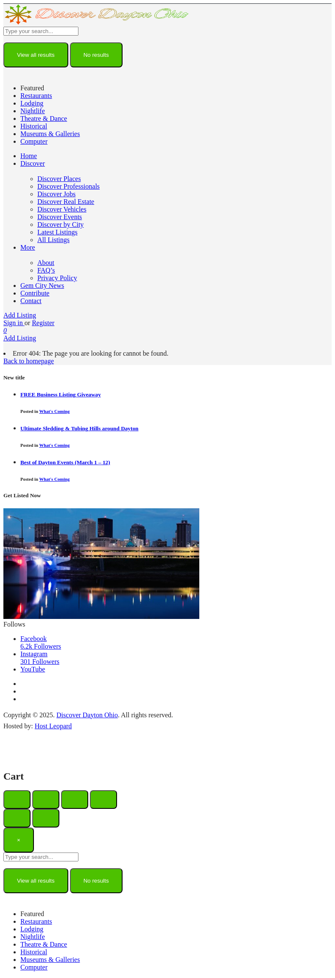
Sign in (14, 322)
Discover (32, 163)
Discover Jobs (56, 194)
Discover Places (59, 178)
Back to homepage (28, 361)
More (27, 247)
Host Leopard (53, 726)
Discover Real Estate (65, 201)
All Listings (53, 239)
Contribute (34, 293)
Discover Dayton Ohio (87, 715)
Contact (31, 300)
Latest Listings (57, 232)
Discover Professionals (68, 186)
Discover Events (59, 216)
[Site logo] (96, 22)
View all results (36, 55)
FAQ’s (46, 270)
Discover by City (60, 224)
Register (43, 322)
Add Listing (19, 315)
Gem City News (42, 285)
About (45, 262)
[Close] (18, 840)
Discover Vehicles (62, 209)
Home (28, 155)
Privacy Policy (57, 277)
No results (96, 55)
